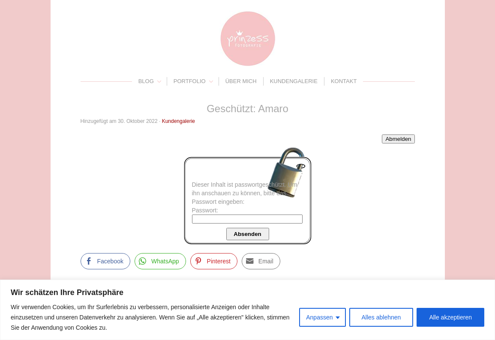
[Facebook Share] (105, 261)
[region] (247, 310)
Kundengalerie (294, 81)
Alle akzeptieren (450, 317)
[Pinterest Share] (213, 261)
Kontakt (344, 81)
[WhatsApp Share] (160, 261)
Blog (146, 81)
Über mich (241, 81)
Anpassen (319, 317)
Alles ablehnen (381, 317)
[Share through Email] (261, 261)
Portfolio (190, 81)
